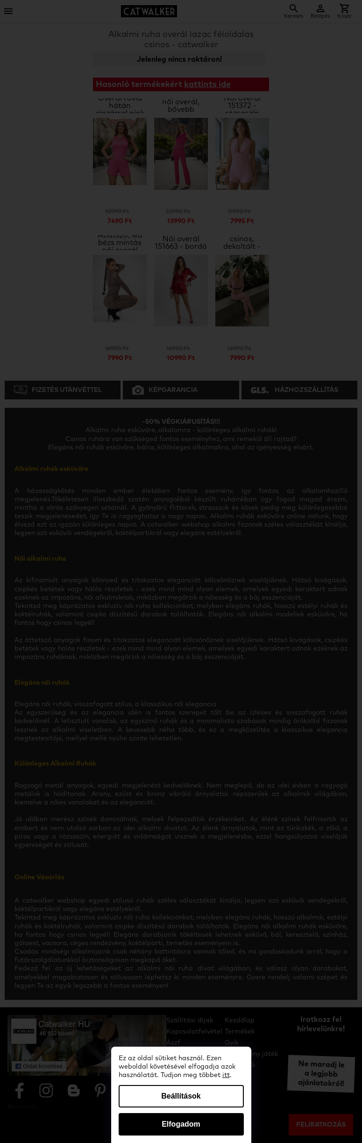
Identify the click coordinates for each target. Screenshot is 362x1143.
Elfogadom (181, 1124)
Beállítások (180, 1096)
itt (226, 1075)
